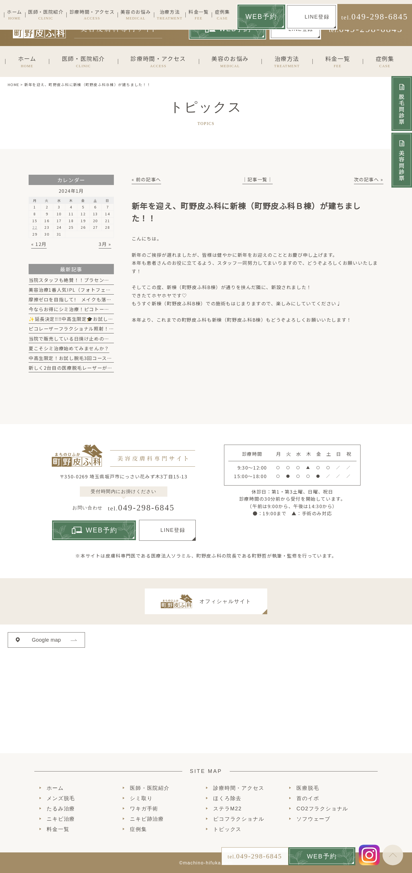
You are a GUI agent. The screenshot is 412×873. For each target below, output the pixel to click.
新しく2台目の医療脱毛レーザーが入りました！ (83, 367)
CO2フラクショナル (322, 809)
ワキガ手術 (144, 809)
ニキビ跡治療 (147, 819)
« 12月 (39, 243)
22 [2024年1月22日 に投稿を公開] (34, 227)
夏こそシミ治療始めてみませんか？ (69, 348)
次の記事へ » (368, 179)
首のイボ (307, 798)
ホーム (55, 788)
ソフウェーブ (313, 819)
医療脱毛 (307, 788)
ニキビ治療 (61, 819)
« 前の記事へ (146, 179)
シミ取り (141, 798)
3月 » (105, 243)
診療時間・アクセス (238, 788)
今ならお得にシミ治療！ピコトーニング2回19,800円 (89, 309)
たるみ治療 (61, 809)
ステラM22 (227, 809)
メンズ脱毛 (61, 798)
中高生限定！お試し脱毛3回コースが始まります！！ (88, 358)
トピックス (227, 829)
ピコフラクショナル (238, 819)
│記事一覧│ (257, 179)
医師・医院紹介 (150, 788)
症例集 (138, 829)
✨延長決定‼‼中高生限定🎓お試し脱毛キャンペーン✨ (91, 318)
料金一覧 (58, 829)
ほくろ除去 (227, 798)
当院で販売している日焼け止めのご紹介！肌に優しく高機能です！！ (107, 338)
